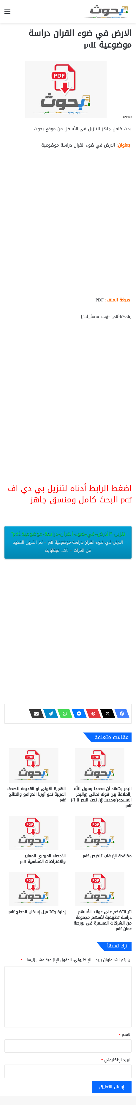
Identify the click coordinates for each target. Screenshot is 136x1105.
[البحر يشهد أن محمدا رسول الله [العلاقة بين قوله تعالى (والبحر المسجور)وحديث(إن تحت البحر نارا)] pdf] (101, 765)
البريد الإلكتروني (116, 1060)
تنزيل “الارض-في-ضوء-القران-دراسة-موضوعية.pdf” (68, 541)
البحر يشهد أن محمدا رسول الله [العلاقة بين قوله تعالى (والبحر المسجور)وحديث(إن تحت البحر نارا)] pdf (101, 797)
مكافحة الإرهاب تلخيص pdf (107, 856)
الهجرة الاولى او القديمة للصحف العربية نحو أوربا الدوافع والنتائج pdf (36, 794)
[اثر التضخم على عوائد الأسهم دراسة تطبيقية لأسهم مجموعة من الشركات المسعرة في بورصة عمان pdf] (101, 889)
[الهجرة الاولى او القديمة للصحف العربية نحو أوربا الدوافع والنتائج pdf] (35, 765)
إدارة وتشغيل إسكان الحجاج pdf (37, 912)
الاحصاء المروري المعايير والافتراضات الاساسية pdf (43, 859)
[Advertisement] (68, 225)
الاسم (125, 1034)
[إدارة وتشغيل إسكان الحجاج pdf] (35, 889)
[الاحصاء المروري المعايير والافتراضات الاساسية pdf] (35, 833)
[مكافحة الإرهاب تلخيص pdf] (101, 833)
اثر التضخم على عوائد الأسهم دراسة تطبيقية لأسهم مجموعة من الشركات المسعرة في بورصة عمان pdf (103, 920)
